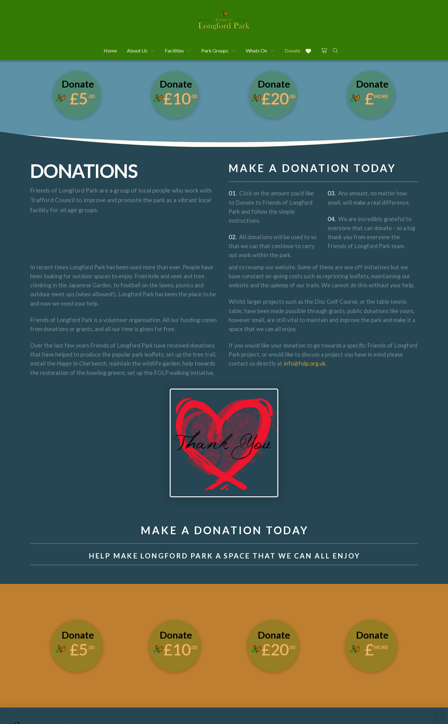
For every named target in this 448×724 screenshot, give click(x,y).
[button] (324, 49)
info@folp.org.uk (303, 363)
